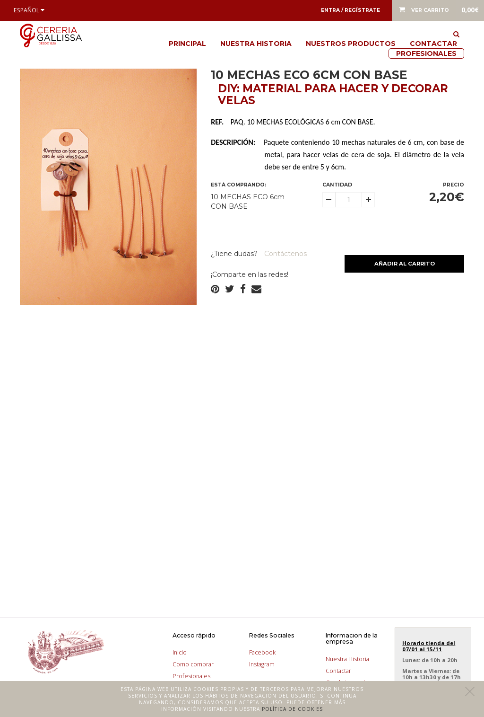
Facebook (262, 652)
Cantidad (337, 185)
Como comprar (193, 664)
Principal (187, 43)
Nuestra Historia (256, 43)
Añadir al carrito (404, 263)
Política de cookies (292, 709)
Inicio (180, 652)
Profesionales (426, 53)
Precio (453, 185)
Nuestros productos (351, 43)
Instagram (262, 664)
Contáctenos (284, 253)
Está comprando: (238, 185)
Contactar (433, 43)
